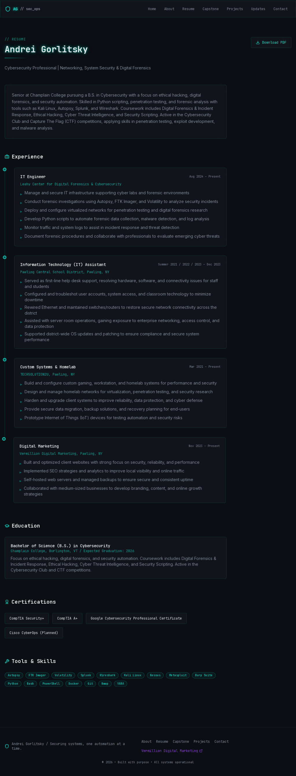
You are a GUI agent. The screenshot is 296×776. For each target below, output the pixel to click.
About (146, 741)
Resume (162, 741)
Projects (202, 741)
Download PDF (271, 43)
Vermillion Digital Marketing (172, 751)
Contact (221, 741)
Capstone (181, 741)
